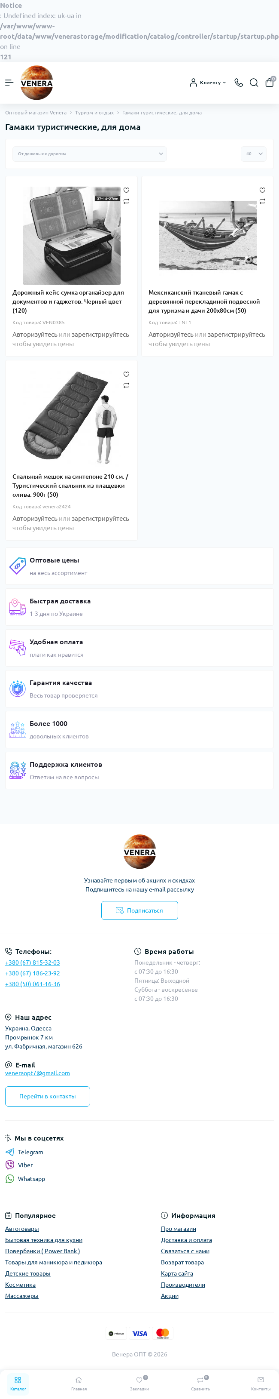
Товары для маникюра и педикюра (53, 1262)
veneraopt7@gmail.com (37, 1073)
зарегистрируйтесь (100, 334)
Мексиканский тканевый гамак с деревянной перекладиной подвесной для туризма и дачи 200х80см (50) (204, 301)
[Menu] (9, 83)
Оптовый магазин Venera (36, 112)
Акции (170, 1295)
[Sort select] (89, 154)
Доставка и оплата (186, 1239)
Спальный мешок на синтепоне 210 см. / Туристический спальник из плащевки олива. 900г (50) (70, 485)
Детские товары (28, 1273)
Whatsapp (25, 1178)
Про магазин (178, 1228)
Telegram (24, 1152)
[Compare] (126, 201)
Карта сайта (177, 1273)
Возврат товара (182, 1262)
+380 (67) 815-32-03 (32, 962)
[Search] (254, 82)
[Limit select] (254, 154)
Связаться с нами (185, 1251)
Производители (183, 1284)
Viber (19, 1165)
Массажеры (22, 1295)
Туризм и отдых (94, 112)
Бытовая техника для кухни (43, 1239)
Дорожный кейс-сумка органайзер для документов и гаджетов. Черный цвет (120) (68, 301)
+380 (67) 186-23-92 (32, 973)
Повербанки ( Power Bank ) (42, 1251)
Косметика (20, 1284)
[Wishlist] (126, 190)
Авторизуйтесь (35, 334)
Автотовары (22, 1228)
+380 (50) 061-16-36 (32, 984)
